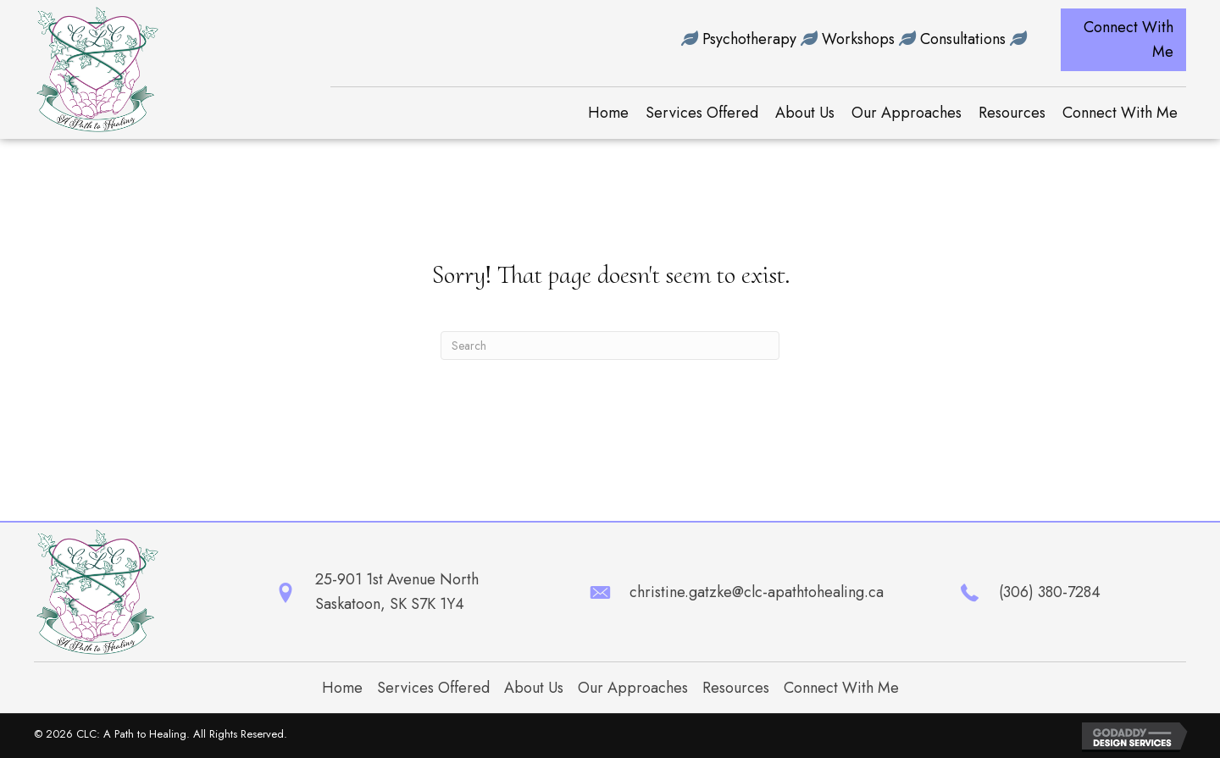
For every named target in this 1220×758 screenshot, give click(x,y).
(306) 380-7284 (1050, 592)
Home (342, 688)
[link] (608, 113)
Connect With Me (841, 688)
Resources (735, 688)
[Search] (610, 345)
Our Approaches (633, 688)
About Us (533, 688)
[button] (1123, 39)
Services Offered (433, 688)
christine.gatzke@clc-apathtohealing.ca (756, 592)
